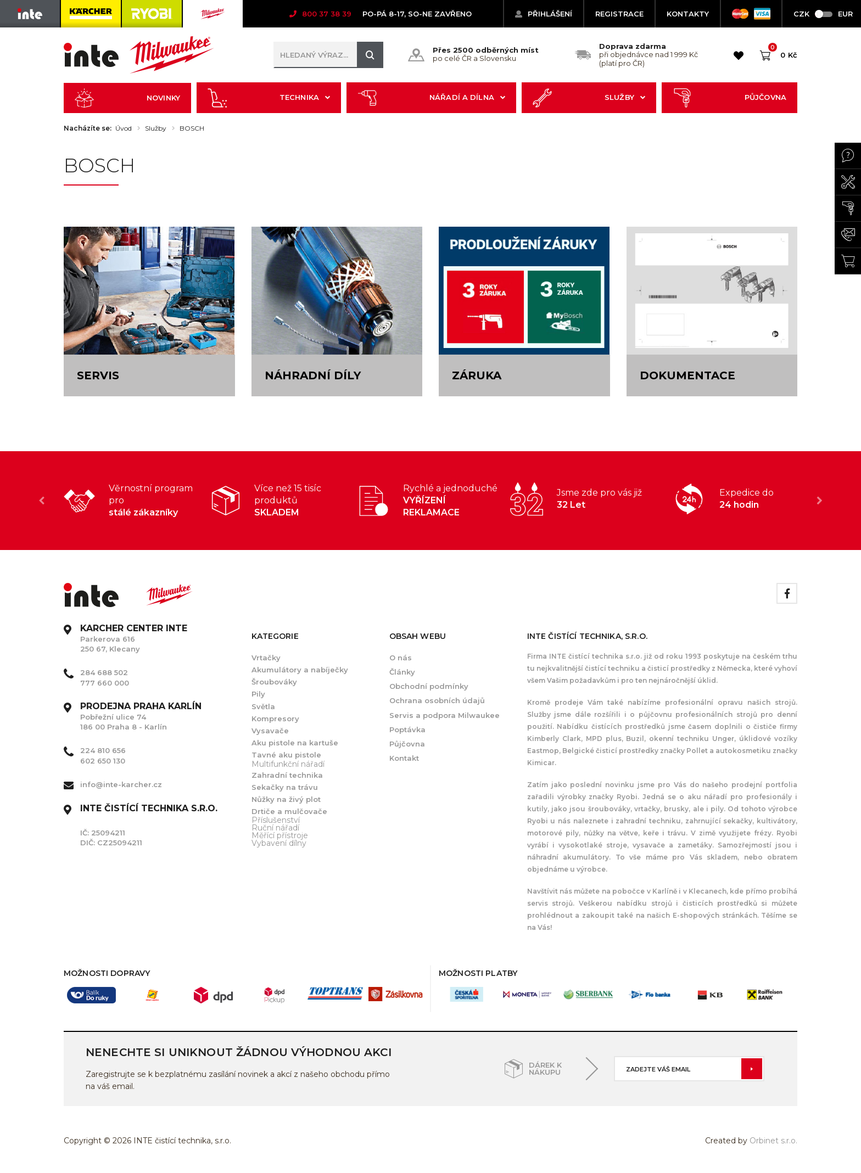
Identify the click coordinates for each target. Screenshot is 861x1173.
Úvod (123, 128)
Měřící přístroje (279, 835)
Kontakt (404, 758)
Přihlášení (543, 13)
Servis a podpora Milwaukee (444, 715)
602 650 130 (102, 760)
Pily (258, 693)
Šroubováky (274, 681)
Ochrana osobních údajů (437, 700)
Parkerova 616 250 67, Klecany (133, 638)
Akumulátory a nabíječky (299, 669)
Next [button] (819, 500)
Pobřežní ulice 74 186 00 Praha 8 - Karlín (141, 716)
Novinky (127, 98)
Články (402, 671)
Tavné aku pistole (286, 754)
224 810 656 (103, 750)
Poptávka (407, 729)
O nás (400, 657)
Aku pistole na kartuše (294, 742)
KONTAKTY (688, 13)
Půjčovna (729, 98)
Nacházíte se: (87, 128)
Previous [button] (41, 500)
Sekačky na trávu (284, 787)
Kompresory (275, 718)
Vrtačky (266, 657)
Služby (589, 98)
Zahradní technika (287, 775)
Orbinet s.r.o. (773, 1141)
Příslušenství (275, 820)
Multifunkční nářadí (288, 764)
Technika (269, 98)
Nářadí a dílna (431, 98)
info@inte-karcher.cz (121, 784)
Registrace (619, 13)
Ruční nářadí (275, 828)
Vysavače (270, 730)
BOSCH (192, 128)
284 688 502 (104, 672)
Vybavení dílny (278, 843)
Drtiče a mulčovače (289, 811)
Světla (263, 706)
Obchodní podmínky (428, 686)
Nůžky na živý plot (286, 799)
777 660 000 (104, 682)
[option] (137, 500)
